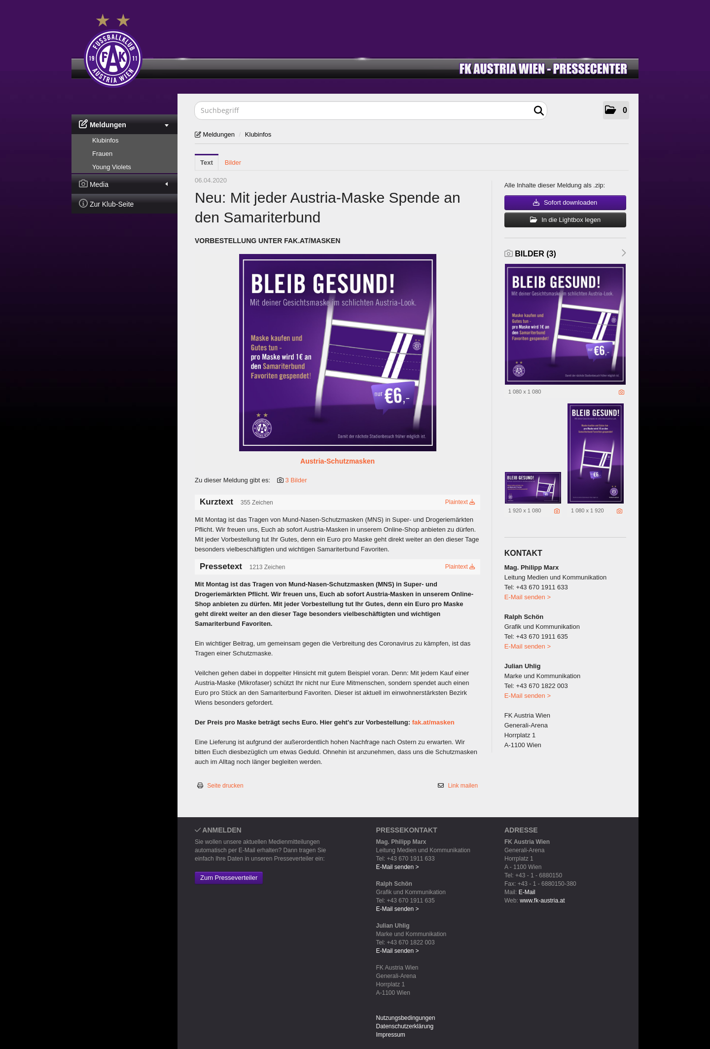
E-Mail (527, 892)
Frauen (102, 153)
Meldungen (124, 124)
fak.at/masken (433, 722)
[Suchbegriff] (370, 110)
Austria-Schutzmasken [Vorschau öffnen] (337, 461)
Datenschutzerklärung (405, 1026)
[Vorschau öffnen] (337, 352)
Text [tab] (206, 162)
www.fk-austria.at (542, 900)
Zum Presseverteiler (228, 877)
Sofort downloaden (565, 202)
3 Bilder (296, 480)
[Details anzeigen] (621, 392)
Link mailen (463, 785)
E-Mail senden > (527, 597)
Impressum (390, 1034)
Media (123, 183)
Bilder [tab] (233, 162)
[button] (616, 110)
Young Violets (111, 167)
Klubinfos (105, 140)
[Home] (362, 48)
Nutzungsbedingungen (405, 1017)
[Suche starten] (538, 111)
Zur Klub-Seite (106, 203)
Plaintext (460, 502)
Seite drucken (225, 785)
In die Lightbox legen (565, 219)
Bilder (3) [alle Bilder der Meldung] (530, 254)
